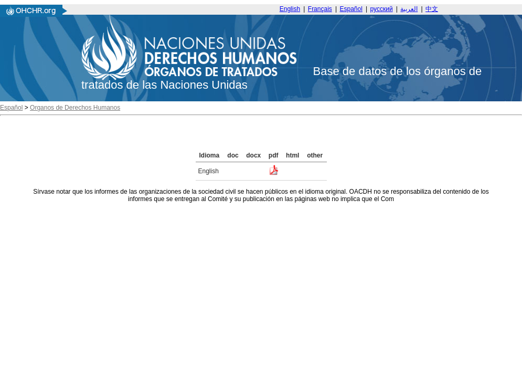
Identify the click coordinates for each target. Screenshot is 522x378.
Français (320, 9)
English (290, 9)
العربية (409, 9)
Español (351, 9)
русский (381, 9)
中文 (431, 9)
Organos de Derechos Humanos (75, 107)
